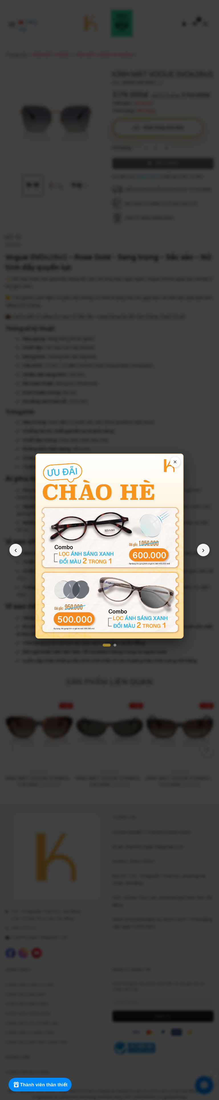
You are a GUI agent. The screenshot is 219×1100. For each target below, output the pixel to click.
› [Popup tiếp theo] (203, 549)
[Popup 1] (107, 645)
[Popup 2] (114, 645)
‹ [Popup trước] (15, 549)
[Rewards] (40, 1084)
